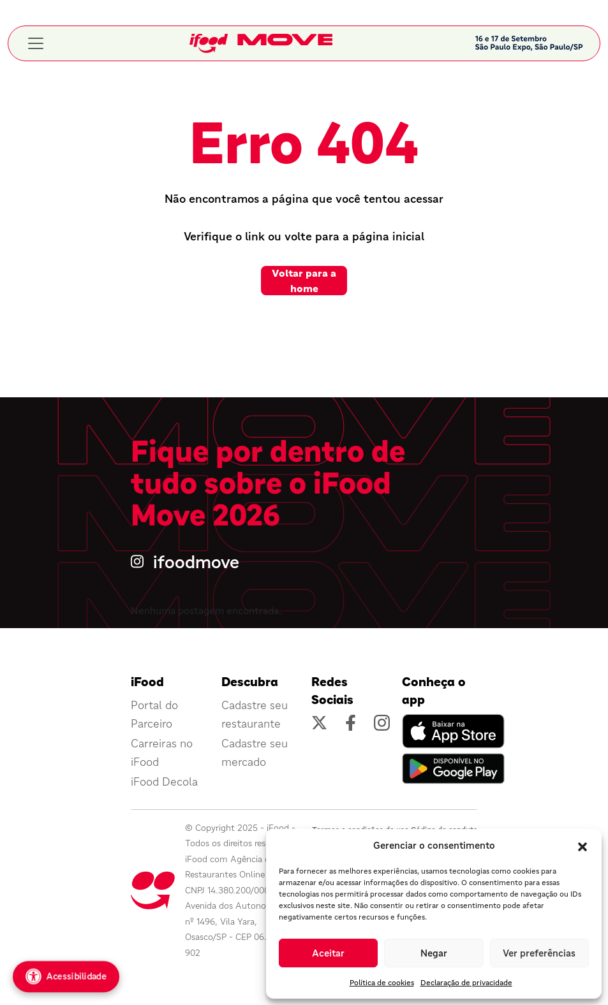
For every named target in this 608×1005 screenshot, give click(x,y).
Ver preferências (539, 953)
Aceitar (328, 953)
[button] (582, 845)
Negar (433, 953)
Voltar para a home (304, 280)
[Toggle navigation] (36, 43)
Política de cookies (382, 982)
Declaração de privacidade (466, 982)
